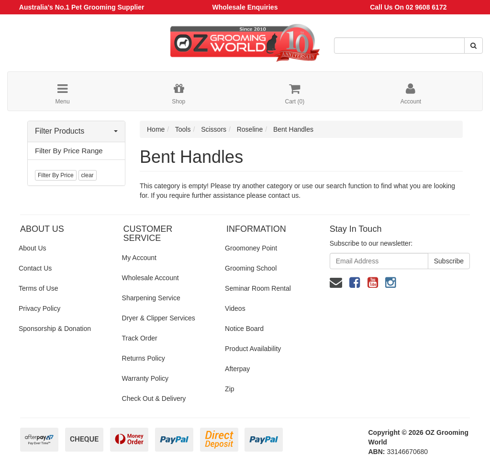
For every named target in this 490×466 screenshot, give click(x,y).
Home (156, 129)
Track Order (139, 338)
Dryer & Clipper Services (158, 318)
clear (87, 175)
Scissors (213, 129)
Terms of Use (38, 288)
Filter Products (76, 131)
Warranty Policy (145, 378)
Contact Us (35, 268)
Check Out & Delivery (154, 398)
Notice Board (244, 328)
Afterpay (237, 369)
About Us (32, 248)
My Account (139, 257)
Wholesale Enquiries (245, 7)
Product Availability (253, 348)
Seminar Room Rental (258, 288)
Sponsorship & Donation (55, 328)
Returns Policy (143, 358)
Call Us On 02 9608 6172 (408, 7)
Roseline (250, 129)
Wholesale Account (150, 278)
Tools (183, 129)
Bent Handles (293, 129)
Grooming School (251, 268)
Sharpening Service (151, 298)
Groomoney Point (251, 248)
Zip (229, 389)
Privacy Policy (39, 308)
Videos (235, 308)
